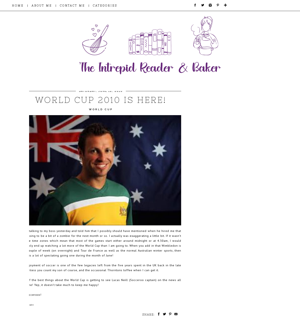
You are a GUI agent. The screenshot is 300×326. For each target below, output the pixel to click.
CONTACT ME (72, 5)
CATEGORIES (105, 5)
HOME (18, 5)
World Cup (101, 109)
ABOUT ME (42, 5)
